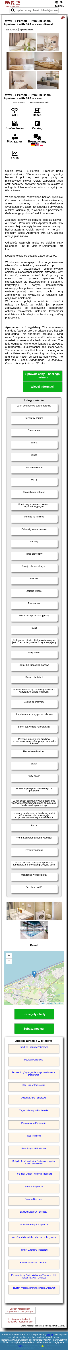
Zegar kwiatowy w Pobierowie (33, 1110)
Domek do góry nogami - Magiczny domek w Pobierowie (33, 1073)
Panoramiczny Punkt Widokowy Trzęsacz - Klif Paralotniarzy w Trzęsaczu (33, 1276)
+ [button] (9, 956)
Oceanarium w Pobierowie (33, 1098)
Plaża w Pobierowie (33, 1059)
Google (49, 1334)
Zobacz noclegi (34, 1028)
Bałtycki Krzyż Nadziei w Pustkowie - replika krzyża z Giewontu (33, 1162)
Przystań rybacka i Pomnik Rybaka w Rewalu (33, 1288)
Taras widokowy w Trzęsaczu (34, 1224)
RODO (20, 1346)
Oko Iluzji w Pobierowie (33, 1085)
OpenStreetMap (56, 1003)
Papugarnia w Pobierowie (33, 1123)
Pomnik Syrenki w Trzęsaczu (34, 1250)
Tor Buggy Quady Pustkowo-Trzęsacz (33, 1174)
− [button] (9, 961)
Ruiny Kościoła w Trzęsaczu (33, 1262)
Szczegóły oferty (33, 1014)
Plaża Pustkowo (33, 1136)
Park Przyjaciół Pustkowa (33, 1148)
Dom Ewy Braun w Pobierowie (33, 1047)
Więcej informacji (42, 386)
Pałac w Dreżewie (33, 1199)
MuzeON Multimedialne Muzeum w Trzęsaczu (33, 1237)
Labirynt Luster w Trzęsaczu (33, 1212)
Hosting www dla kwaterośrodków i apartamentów (20, 1320)
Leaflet (43, 1003)
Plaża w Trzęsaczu (33, 1186)
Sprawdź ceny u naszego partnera (42, 375)
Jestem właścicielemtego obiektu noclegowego (20, 1310)
